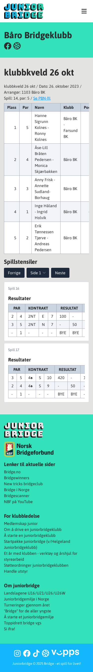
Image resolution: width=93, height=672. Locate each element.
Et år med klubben (20, 553)
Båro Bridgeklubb (38, 35)
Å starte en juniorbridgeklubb (30, 535)
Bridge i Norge (17, 489)
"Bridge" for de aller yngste (27, 611)
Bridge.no (12, 472)
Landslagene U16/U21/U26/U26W (34, 593)
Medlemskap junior (21, 523)
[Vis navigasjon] (84, 11)
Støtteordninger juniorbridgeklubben (36, 565)
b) (35, 547)
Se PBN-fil (42, 98)
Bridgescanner (17, 495)
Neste (60, 273)
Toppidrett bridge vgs (22, 623)
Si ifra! (9, 629)
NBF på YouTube (18, 501)
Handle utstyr (16, 571)
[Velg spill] (38, 273)
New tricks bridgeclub (23, 483)
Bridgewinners (16, 477)
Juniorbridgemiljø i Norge (26, 599)
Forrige (14, 273)
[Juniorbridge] (24, 11)
